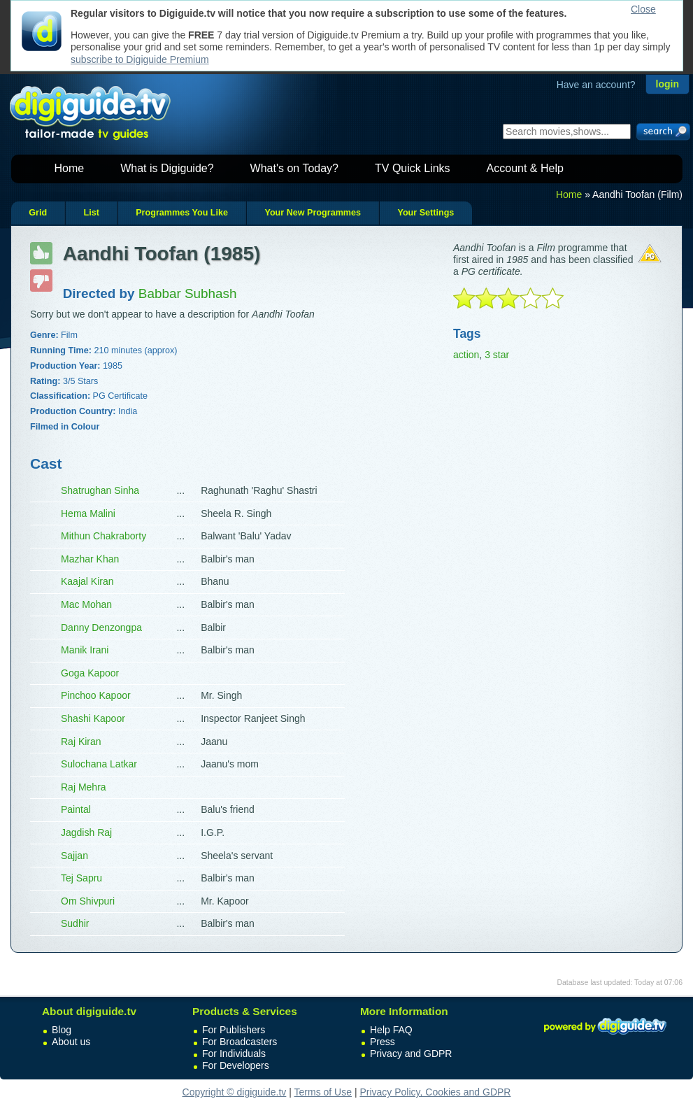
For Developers (235, 1065)
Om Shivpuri (88, 901)
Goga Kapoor (90, 673)
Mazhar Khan (90, 559)
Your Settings (425, 213)
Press (382, 1041)
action (466, 354)
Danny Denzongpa (101, 627)
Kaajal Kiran (87, 581)
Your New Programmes (312, 213)
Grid (38, 213)
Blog (61, 1029)
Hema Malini (88, 513)
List (91, 213)
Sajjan (74, 855)
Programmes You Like (182, 213)
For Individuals (234, 1053)
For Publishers (233, 1029)
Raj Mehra (83, 787)
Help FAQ (391, 1029)
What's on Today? (294, 168)
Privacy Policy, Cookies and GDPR (434, 1092)
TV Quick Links (412, 168)
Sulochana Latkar (99, 764)
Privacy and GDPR (411, 1053)
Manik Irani (84, 649)
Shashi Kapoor (93, 718)
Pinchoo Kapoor (96, 695)
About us (71, 1041)
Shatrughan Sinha (100, 490)
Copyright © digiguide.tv (235, 1092)
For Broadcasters (239, 1041)
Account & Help (525, 168)
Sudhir (75, 923)
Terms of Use (323, 1092)
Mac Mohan (86, 604)
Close (643, 9)
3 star (497, 354)
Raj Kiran (81, 741)
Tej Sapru (81, 878)
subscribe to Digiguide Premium (140, 59)
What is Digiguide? (166, 168)
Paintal (76, 809)
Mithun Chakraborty (103, 535)
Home (70, 168)
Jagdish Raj (86, 832)
